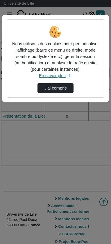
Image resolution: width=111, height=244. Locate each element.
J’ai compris (55, 88)
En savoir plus (55, 75)
